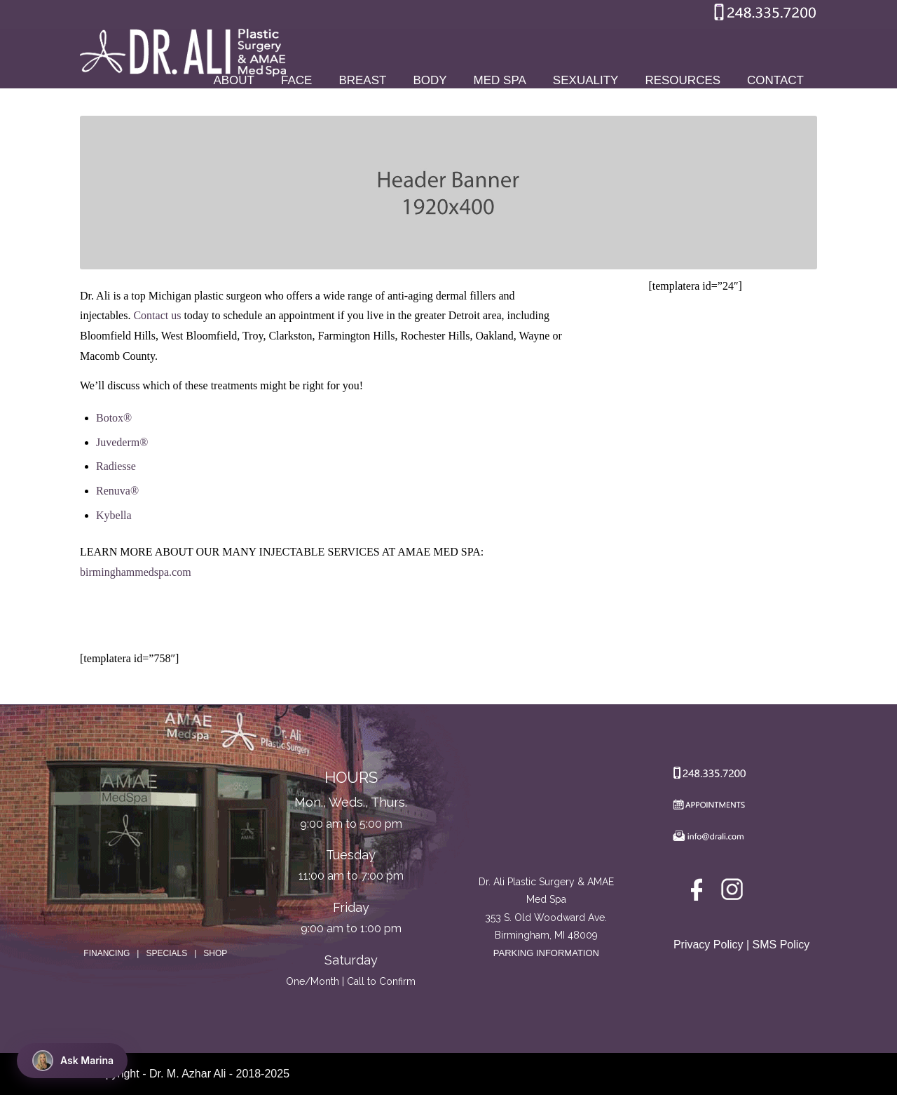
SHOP (215, 953)
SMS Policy (781, 944)
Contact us (157, 315)
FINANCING (106, 953)
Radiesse (116, 466)
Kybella (114, 515)
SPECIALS (166, 953)
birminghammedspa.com (135, 572)
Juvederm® (122, 442)
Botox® (114, 418)
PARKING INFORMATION (546, 953)
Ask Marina (73, 1060)
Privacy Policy (708, 944)
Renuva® (117, 491)
